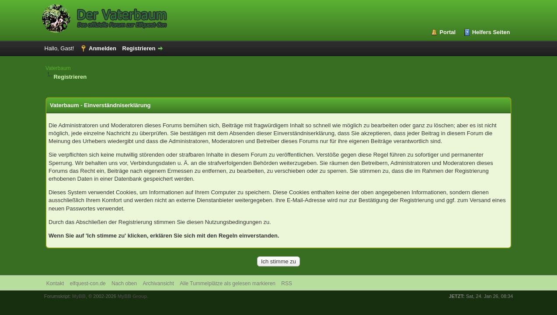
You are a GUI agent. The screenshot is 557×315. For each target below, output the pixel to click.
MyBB (79, 296)
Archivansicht (158, 283)
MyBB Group (132, 296)
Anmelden (102, 48)
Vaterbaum (58, 68)
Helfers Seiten (491, 32)
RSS (286, 283)
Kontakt (55, 283)
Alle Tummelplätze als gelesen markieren (227, 283)
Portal (447, 32)
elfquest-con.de (88, 283)
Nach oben (124, 283)
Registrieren (139, 48)
